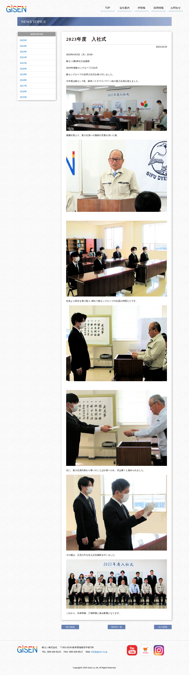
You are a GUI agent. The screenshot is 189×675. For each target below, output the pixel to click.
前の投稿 (70, 627)
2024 (22, 46)
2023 (22, 51)
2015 (22, 97)
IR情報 (141, 7)
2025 (22, 40)
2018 (22, 80)
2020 (22, 68)
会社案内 (125, 7)
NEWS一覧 (116, 627)
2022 (22, 57)
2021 (22, 63)
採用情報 (159, 7)
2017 (22, 86)
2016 (22, 91)
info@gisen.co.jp (99, 652)
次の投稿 (162, 627)
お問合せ (176, 7)
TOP (107, 7)
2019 (22, 74)
